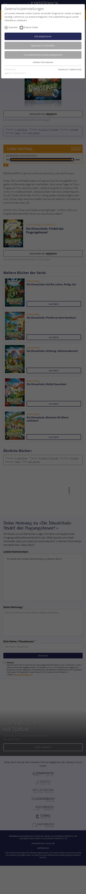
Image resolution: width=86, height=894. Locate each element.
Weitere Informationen (43, 62)
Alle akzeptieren (43, 36)
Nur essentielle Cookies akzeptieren (43, 54)
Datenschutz (75, 69)
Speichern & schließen (43, 45)
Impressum (63, 69)
